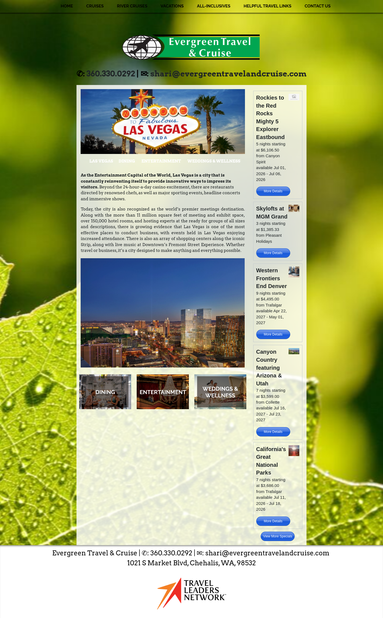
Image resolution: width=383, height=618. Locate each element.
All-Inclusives (213, 6)
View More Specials (277, 536)
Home (67, 6)
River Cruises (132, 6)
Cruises (95, 6)
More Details (273, 191)
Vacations (172, 6)
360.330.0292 (110, 73)
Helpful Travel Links (267, 6)
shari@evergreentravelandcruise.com (228, 73)
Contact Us (318, 6)
